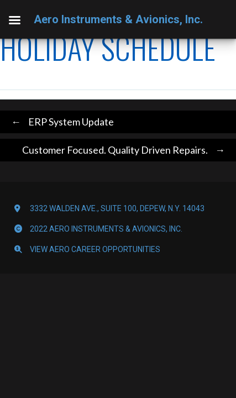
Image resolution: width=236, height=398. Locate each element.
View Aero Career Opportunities (95, 249)
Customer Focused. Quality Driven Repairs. (126, 149)
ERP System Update (60, 121)
